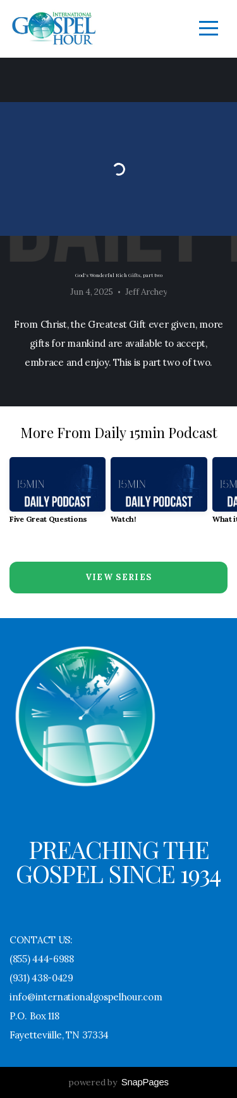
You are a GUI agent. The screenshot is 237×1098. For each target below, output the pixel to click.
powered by (118, 1082)
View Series (118, 577)
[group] (57, 495)
